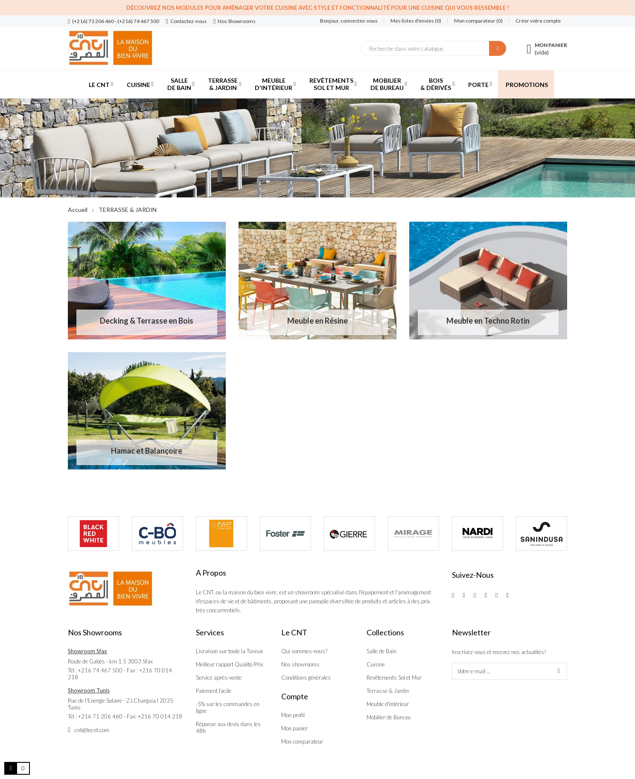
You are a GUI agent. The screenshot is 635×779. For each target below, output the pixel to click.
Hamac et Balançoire (146, 450)
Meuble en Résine (317, 320)
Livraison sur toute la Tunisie (229, 651)
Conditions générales (306, 677)
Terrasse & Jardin (388, 690)
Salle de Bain (381, 651)
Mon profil (293, 715)
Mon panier (294, 728)
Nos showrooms (300, 664)
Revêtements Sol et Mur (394, 677)
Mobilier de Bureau (389, 717)
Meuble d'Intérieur (388, 704)
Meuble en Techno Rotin (488, 320)
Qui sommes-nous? (304, 651)
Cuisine (376, 664)
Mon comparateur (302, 741)
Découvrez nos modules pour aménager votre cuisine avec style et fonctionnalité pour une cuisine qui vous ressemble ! (317, 7)
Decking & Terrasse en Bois (146, 320)
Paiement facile (213, 690)
